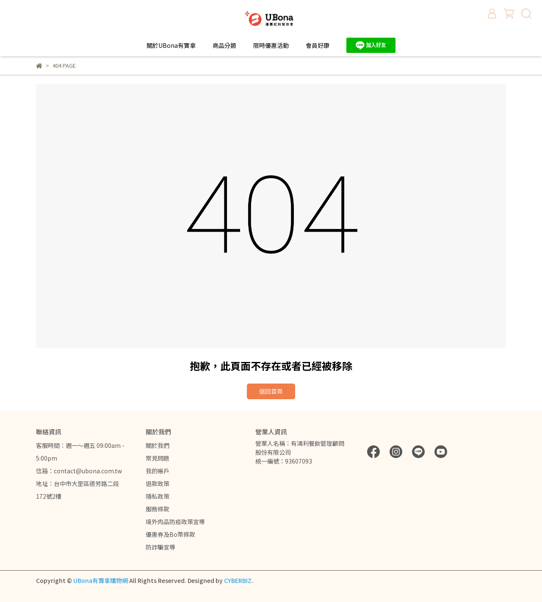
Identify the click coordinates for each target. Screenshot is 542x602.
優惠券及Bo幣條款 (170, 534)
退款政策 (157, 483)
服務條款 (157, 509)
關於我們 (157, 445)
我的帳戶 (157, 471)
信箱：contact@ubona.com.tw (79, 471)
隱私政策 (157, 496)
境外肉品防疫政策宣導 (175, 521)
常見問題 (157, 458)
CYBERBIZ (238, 580)
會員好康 (317, 45)
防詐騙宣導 (160, 547)
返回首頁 (271, 391)
